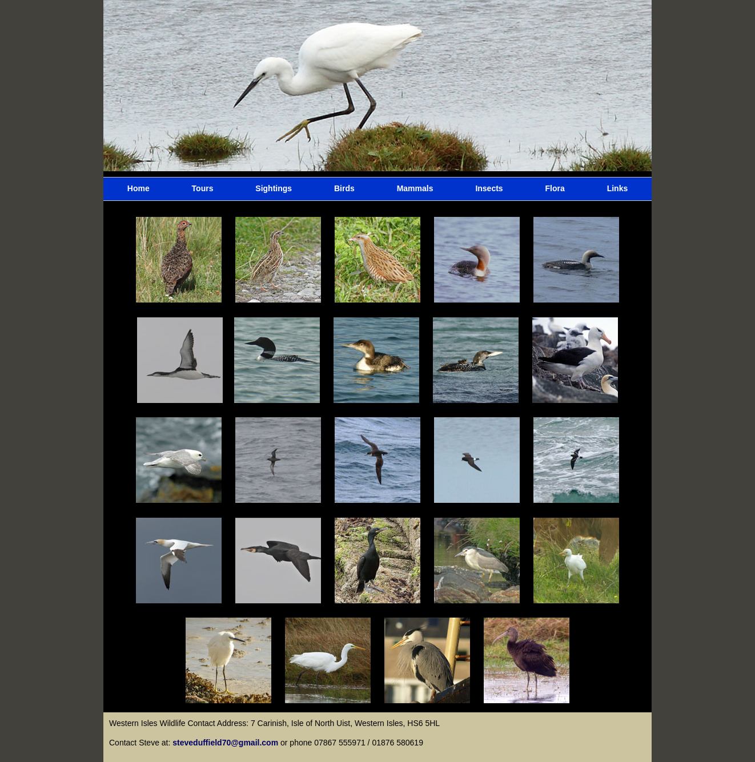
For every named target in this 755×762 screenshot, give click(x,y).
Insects (489, 188)
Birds (344, 188)
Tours (203, 188)
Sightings (273, 188)
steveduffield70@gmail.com (226, 742)
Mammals (415, 188)
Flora (555, 188)
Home (138, 188)
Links (617, 188)
